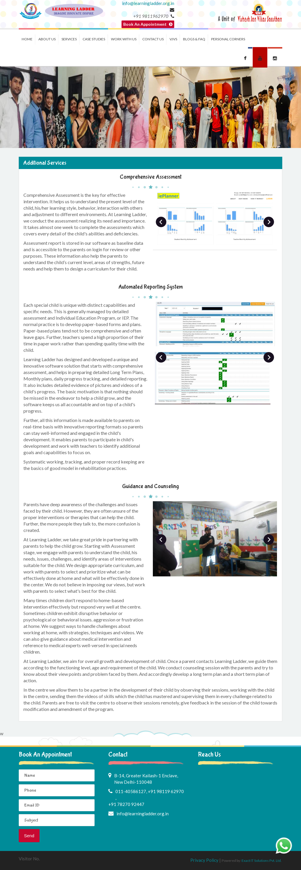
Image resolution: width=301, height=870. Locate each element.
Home (27, 39)
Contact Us (153, 39)
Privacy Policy (204, 860)
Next (269, 222)
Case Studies (94, 39)
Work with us (123, 39)
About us (47, 39)
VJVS (173, 39)
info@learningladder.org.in (148, 3)
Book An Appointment (147, 24)
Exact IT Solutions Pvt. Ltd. (262, 860)
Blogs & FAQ (194, 39)
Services (69, 39)
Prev (161, 222)
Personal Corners (228, 39)
